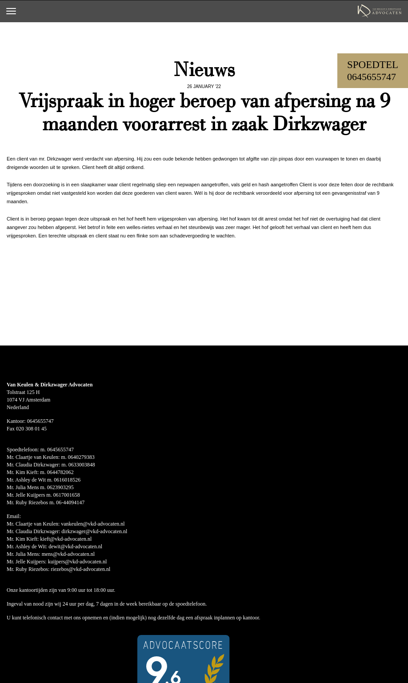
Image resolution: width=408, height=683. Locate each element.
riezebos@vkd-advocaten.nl (80, 569)
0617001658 (66, 495)
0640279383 (81, 457)
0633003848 (81, 465)
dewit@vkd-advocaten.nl (75, 546)
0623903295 (60, 487)
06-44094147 (70, 502)
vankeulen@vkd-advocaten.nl (92, 524)
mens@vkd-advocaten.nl (68, 554)
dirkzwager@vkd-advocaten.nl (94, 531)
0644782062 (60, 472)
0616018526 (67, 480)
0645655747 (371, 76)
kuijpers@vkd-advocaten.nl (77, 561)
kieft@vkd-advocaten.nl (66, 539)
